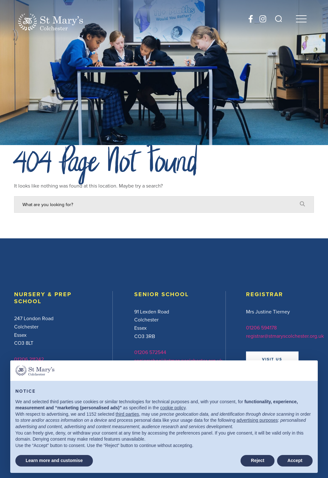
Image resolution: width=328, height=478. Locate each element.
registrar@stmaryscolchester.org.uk (285, 335)
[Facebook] (250, 18)
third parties (127, 414)
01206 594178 (261, 327)
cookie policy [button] (172, 407)
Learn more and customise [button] (54, 460)
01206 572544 (150, 352)
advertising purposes (257, 420)
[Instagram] (262, 18)
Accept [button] (294, 460)
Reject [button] (257, 460)
